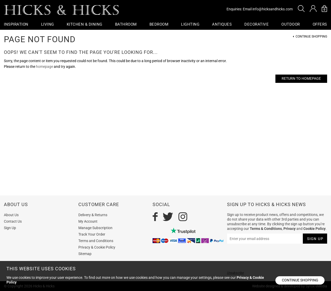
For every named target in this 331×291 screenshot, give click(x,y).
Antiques (222, 24)
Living (47, 24)
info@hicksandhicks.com (272, 9)
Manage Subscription (95, 228)
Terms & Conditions (266, 229)
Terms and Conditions (95, 241)
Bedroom (159, 24)
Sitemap (85, 254)
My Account (87, 221)
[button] (301, 8)
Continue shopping (300, 280)
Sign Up (10, 228)
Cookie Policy (314, 229)
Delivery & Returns (92, 215)
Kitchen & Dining (84, 24)
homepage (44, 66)
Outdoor (290, 24)
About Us (11, 215)
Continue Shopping (311, 36)
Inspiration (16, 24)
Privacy (289, 229)
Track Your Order (91, 234)
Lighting (190, 24)
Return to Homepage (301, 78)
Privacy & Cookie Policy (96, 247)
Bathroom (126, 24)
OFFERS (320, 24)
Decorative (256, 24)
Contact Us (13, 221)
